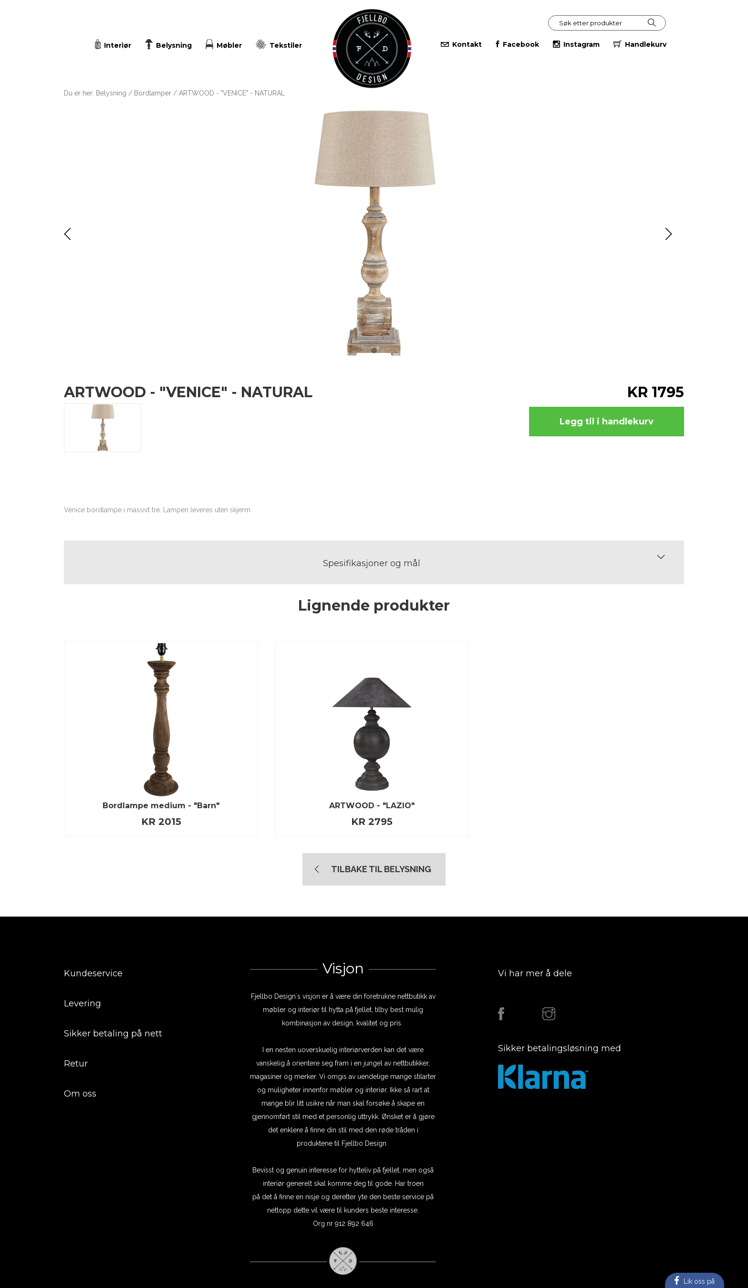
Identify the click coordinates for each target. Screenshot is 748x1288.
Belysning (111, 93)
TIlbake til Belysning (381, 869)
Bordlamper (152, 93)
